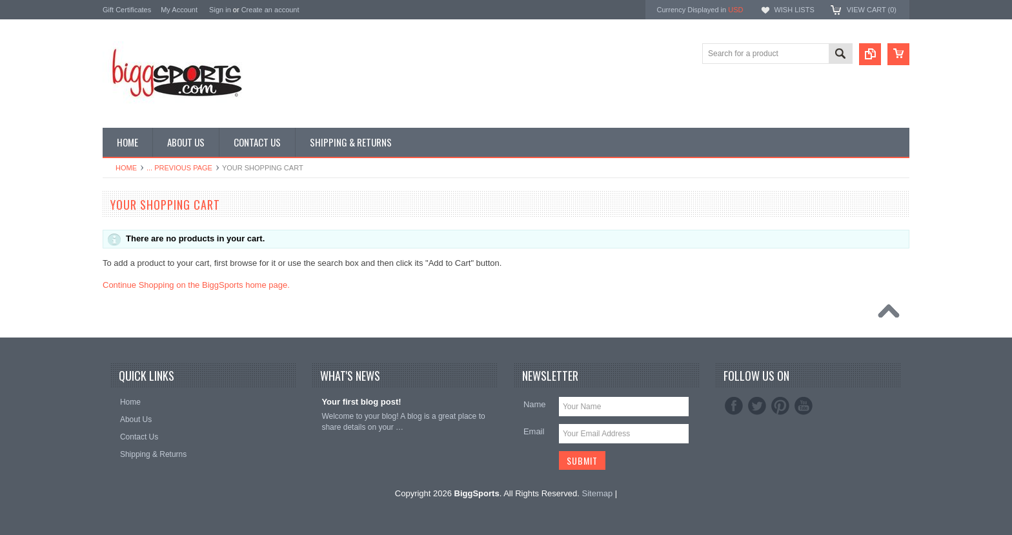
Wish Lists (794, 10)
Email (534, 431)
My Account (179, 10)
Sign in (220, 10)
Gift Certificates (127, 10)
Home (126, 168)
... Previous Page (179, 168)
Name (534, 404)
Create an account (270, 10)
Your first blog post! (361, 402)
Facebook (734, 406)
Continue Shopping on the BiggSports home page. (196, 285)
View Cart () (871, 10)
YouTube (803, 406)
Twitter (757, 406)
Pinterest (780, 406)
